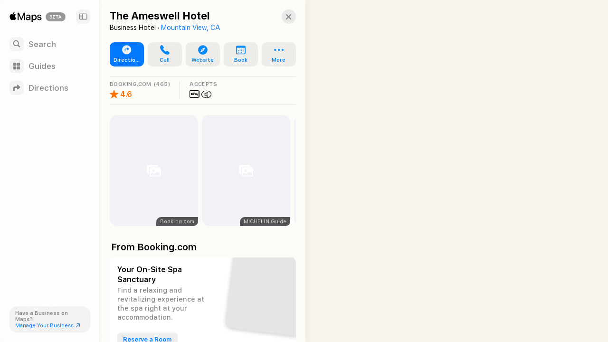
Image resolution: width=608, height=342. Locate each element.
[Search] (50, 44)
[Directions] (50, 88)
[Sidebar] (83, 17)
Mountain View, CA (190, 27)
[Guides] (50, 66)
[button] (283, 17)
